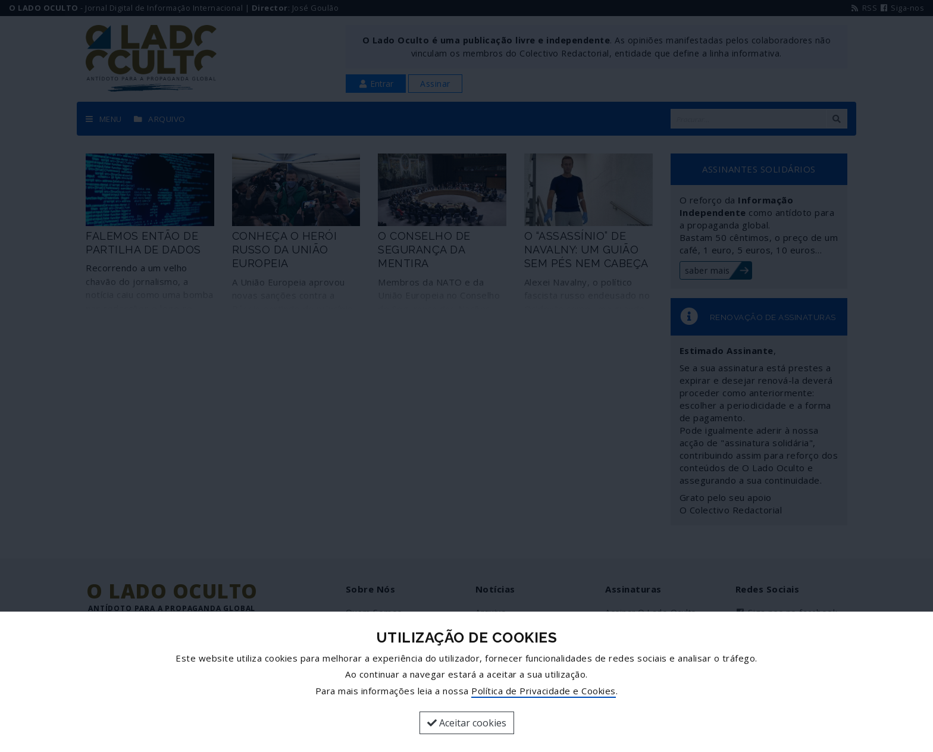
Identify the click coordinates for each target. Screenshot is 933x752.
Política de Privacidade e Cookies (543, 691)
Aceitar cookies (466, 722)
